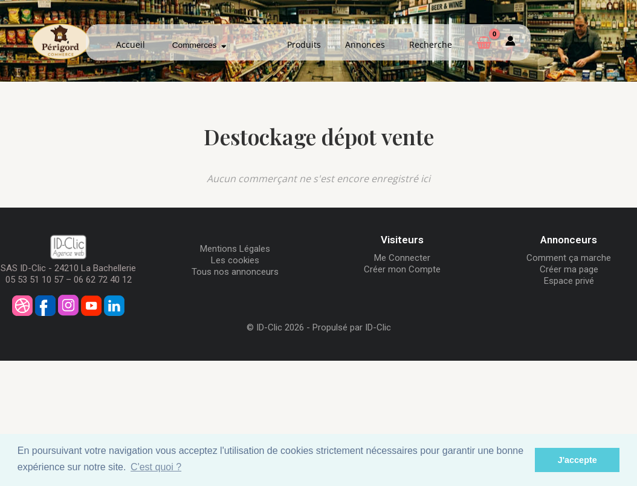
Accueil (130, 44)
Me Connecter (402, 257)
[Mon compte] (510, 42)
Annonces (365, 44)
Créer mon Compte (402, 269)
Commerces (199, 45)
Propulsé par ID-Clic (351, 327)
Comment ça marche (568, 257)
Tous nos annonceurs (235, 271)
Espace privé (569, 280)
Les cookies (235, 260)
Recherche (430, 44)
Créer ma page (569, 269)
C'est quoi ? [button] (156, 467)
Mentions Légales (235, 248)
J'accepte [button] (577, 460)
